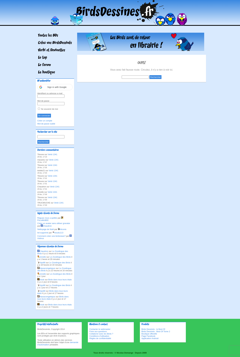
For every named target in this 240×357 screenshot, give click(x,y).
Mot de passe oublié (46, 124)
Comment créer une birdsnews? (51, 236)
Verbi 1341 (52, 154)
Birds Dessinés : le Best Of (153, 329)
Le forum (44, 65)
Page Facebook (148, 336)
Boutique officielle (149, 334)
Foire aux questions (98, 331)
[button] (55, 87)
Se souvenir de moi (48, 109)
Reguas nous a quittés (47, 218)
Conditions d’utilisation (99, 336)
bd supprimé (42, 233)
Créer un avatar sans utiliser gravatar (53, 223)
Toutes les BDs (48, 35)
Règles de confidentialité (100, 338)
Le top (42, 57)
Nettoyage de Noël (45, 229)
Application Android (149, 338)
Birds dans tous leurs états (60, 279)
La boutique (46, 72)
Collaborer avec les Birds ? (101, 334)
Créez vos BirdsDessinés (55, 43)
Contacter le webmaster (99, 329)
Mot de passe (43, 101)
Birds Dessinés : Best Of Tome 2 (155, 331)
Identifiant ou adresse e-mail (49, 93)
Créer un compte (44, 121)
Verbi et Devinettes (51, 50)
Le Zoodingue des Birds (60, 257)
